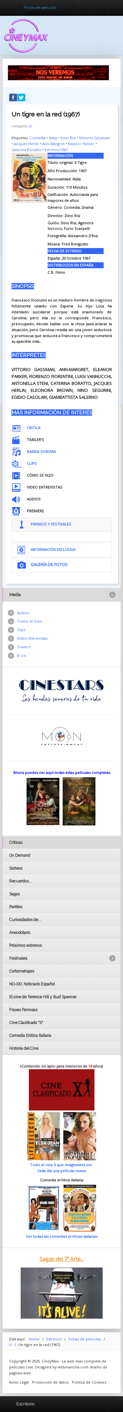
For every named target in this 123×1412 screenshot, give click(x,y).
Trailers (24, 646)
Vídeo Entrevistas (32, 638)
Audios (23, 612)
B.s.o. (22, 655)
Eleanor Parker (81, 143)
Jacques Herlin (26, 143)
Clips (21, 629)
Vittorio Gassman (94, 137)
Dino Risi (68, 137)
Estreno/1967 (56, 149)
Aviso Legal (19, 1382)
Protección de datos (50, 1382)
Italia (53, 137)
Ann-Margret (53, 143)
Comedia (38, 137)
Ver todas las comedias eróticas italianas (61, 1236)
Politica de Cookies (89, 1382)
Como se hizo (29, 621)
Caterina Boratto (26, 149)
